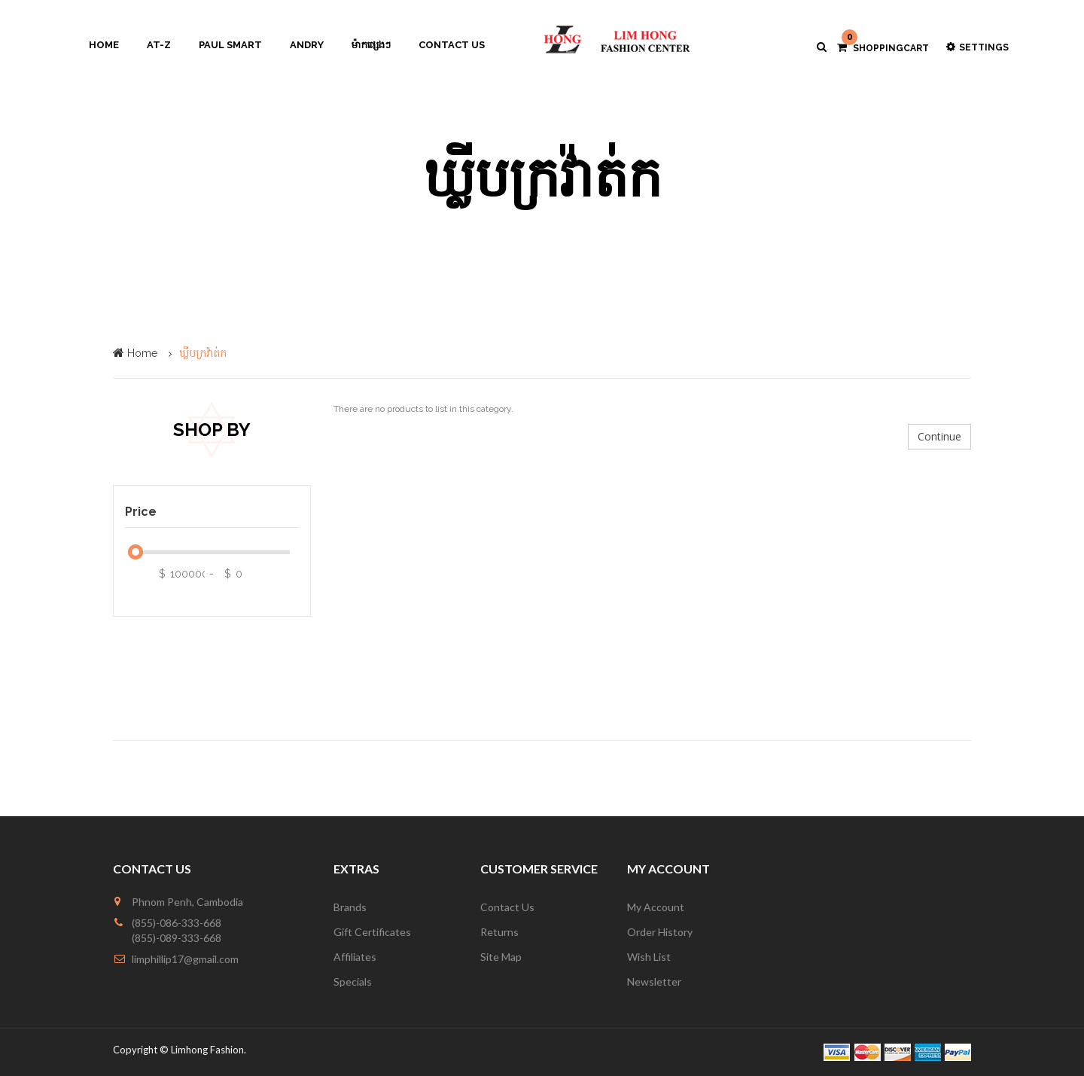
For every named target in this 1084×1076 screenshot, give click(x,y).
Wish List (649, 956)
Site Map (501, 956)
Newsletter (654, 981)
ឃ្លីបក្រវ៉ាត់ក (203, 353)
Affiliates (354, 956)
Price (141, 511)
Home (142, 353)
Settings (977, 47)
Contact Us (507, 907)
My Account (655, 907)
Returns (499, 931)
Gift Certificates (372, 931)
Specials (352, 981)
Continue (939, 436)
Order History (660, 931)
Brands (350, 907)
